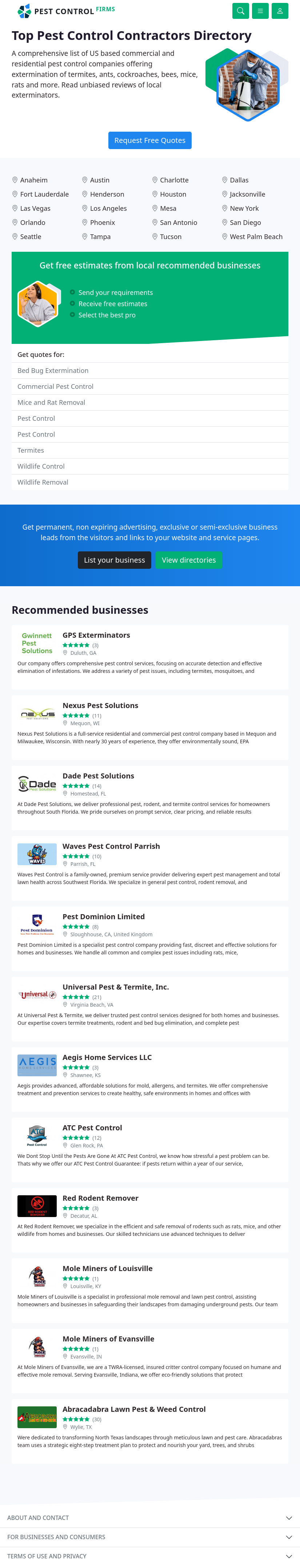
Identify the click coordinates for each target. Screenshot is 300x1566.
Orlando (32, 222)
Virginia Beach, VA (92, 1004)
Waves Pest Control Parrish (111, 846)
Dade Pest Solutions (98, 776)
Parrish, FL (83, 863)
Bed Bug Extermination (53, 370)
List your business (114, 560)
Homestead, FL (88, 793)
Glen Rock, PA (87, 1145)
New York (244, 208)
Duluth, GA (83, 652)
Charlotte (174, 180)
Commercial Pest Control (55, 386)
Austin (100, 180)
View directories (189, 560)
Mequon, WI (85, 723)
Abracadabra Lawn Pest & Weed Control (134, 1409)
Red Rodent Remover (101, 1198)
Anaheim (34, 180)
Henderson (107, 194)
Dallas (239, 180)
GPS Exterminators (96, 635)
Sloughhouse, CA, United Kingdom (112, 934)
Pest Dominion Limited (104, 916)
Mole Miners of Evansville (109, 1339)
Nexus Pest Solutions (101, 705)
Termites (30, 450)
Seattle (30, 236)
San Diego (245, 222)
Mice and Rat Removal (51, 402)
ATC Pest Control (92, 1128)
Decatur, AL (84, 1215)
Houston (173, 194)
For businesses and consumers (56, 1537)
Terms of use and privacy (47, 1556)
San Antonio (178, 222)
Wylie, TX (81, 1426)
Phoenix (102, 222)
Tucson (171, 236)
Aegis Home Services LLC (107, 1057)
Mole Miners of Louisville (108, 1268)
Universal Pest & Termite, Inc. (116, 987)
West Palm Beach (256, 236)
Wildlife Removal (42, 482)
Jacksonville (247, 194)
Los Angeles (108, 208)
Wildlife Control (41, 466)
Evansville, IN (86, 1356)
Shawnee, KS (86, 1075)
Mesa (168, 208)
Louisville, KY (86, 1286)
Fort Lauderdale (44, 194)
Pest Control (36, 418)
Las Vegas (35, 208)
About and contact (38, 1518)
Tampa (100, 236)
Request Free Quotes (150, 140)
